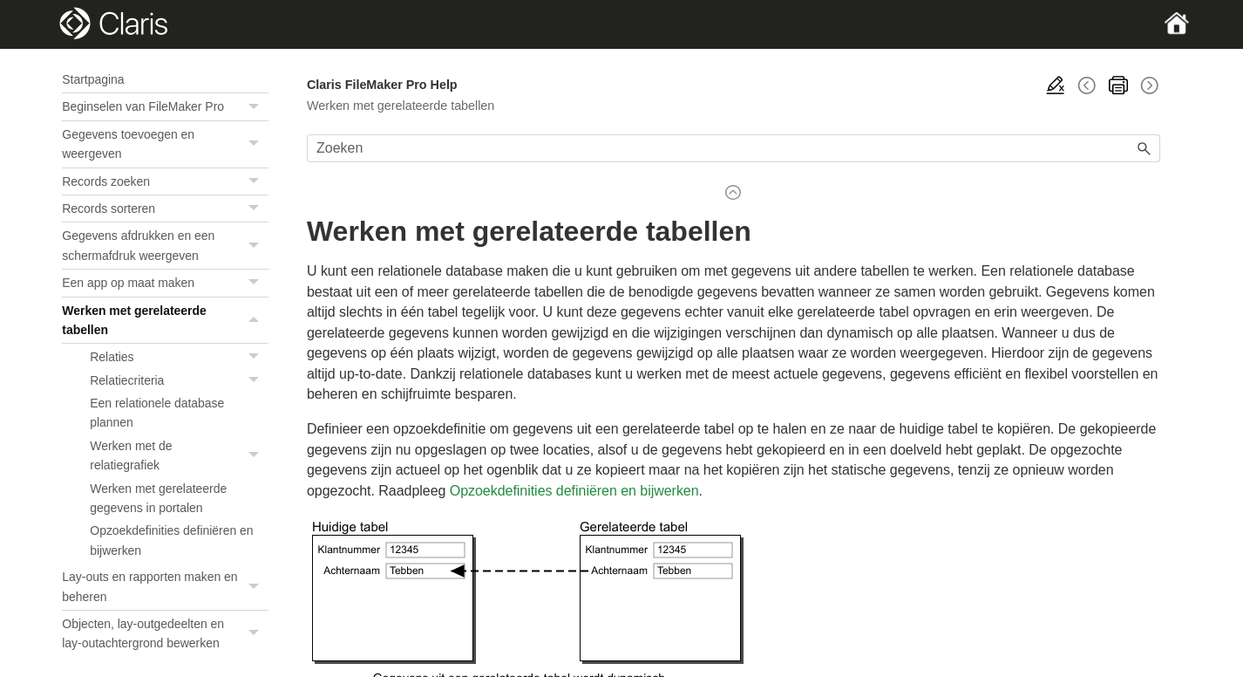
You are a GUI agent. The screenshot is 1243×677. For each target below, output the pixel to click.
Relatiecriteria (179, 380)
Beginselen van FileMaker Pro (165, 106)
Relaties (179, 356)
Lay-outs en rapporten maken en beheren (165, 587)
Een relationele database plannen (157, 412)
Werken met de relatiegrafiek (179, 455)
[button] (256, 106)
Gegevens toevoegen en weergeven (165, 144)
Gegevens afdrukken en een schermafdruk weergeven (165, 245)
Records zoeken (165, 181)
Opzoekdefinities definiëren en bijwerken (171, 540)
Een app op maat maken (165, 283)
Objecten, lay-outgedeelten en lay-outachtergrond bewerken (165, 634)
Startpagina (93, 79)
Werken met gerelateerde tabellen (165, 320)
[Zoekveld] (733, 148)
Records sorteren (165, 208)
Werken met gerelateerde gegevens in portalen (158, 498)
